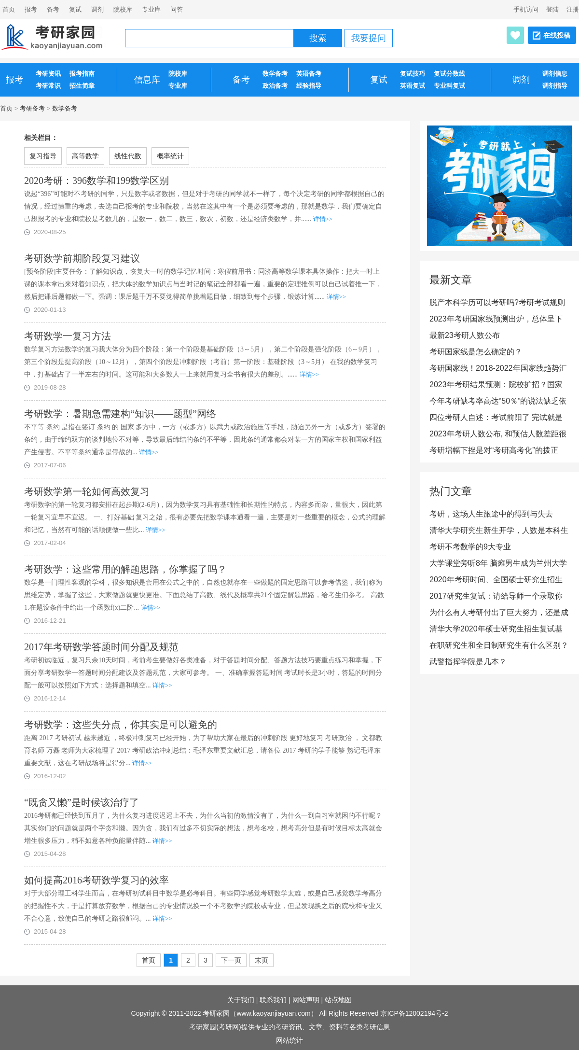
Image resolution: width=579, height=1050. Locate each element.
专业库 (151, 9)
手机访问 (525, 9)
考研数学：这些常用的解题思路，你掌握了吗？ (125, 569)
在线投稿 (556, 35)
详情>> (323, 219)
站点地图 (338, 1000)
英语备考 (308, 73)
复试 (75, 9)
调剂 (97, 9)
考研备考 (32, 108)
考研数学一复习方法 (67, 336)
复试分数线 (449, 73)
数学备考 (275, 73)
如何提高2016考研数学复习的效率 (96, 880)
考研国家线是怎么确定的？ (475, 352)
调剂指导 (554, 85)
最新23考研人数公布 (464, 335)
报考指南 (82, 73)
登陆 (552, 9)
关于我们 (240, 1000)
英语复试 (412, 85)
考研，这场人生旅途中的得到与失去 (491, 514)
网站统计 (289, 1040)
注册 (572, 9)
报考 (31, 9)
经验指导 (308, 85)
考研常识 (48, 85)
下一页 (231, 960)
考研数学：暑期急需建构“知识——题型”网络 (120, 413)
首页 (6, 108)
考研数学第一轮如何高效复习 (87, 491)
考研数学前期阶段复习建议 (82, 258)
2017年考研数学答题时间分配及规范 (101, 647)
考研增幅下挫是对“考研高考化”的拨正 (493, 450)
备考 (53, 9)
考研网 (229, 1027)
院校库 (122, 9)
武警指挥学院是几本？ (468, 662)
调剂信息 (554, 73)
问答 (176, 9)
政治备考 (275, 85)
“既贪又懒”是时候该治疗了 (81, 802)
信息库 (147, 79)
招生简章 (82, 85)
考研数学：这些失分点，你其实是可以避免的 (120, 724)
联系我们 (273, 1000)
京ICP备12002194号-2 (414, 1013)
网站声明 (305, 1000)
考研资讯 (48, 73)
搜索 (318, 38)
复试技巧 (412, 73)
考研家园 (216, 1013)
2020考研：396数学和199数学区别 (96, 180)
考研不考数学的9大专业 (470, 547)
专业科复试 (449, 85)
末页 (261, 960)
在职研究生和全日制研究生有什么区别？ (498, 645)
